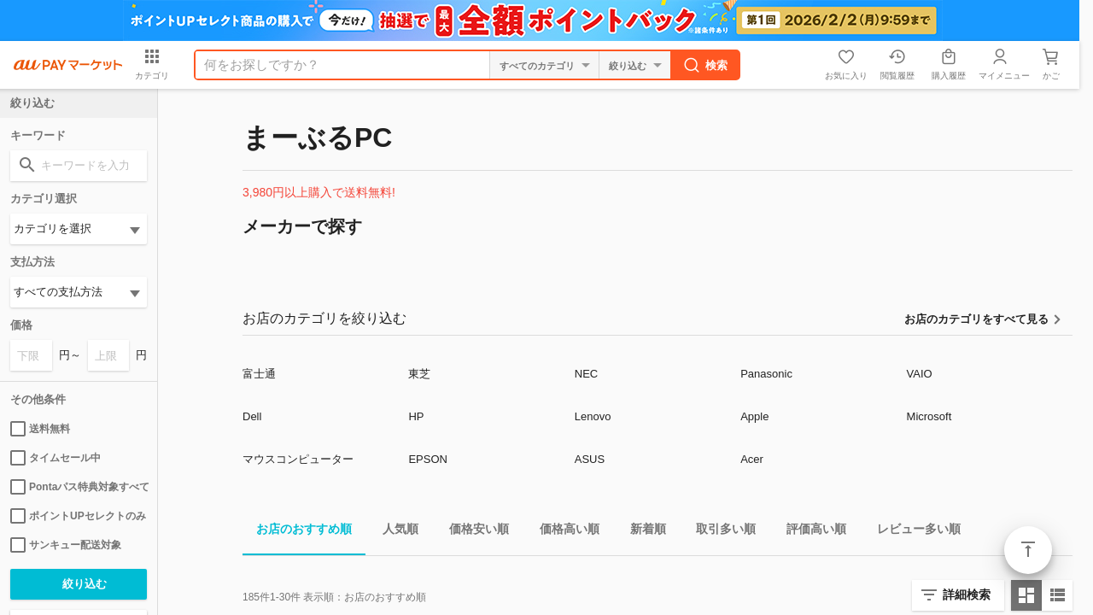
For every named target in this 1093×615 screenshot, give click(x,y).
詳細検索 (967, 594)
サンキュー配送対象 (65, 545)
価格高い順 (562, 532)
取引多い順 (719, 532)
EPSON (427, 459)
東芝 (419, 373)
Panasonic (766, 373)
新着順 (641, 532)
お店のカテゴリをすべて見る (976, 319)
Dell (252, 416)
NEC (586, 373)
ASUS (590, 459)
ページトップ (1028, 550)
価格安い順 (472, 532)
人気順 (393, 532)
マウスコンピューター (298, 459)
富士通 (259, 373)
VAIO (919, 373)
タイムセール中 (55, 458)
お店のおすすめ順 (297, 532)
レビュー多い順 (912, 532)
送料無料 (40, 428)
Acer (751, 459)
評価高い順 (809, 532)
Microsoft (929, 416)
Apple (754, 416)
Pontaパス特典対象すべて (78, 487)
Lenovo (593, 416)
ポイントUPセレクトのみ (78, 516)
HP (416, 416)
